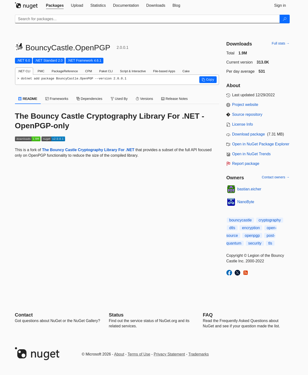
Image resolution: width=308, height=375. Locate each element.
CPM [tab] (88, 71)
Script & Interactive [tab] (133, 71)
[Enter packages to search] (147, 19)
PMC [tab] (41, 71)
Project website (245, 105)
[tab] (54, 5)
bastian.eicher (249, 189)
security (254, 243)
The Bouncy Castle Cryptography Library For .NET (88, 150)
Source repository (247, 114)
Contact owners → (275, 177)
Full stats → (281, 43)
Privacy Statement (169, 354)
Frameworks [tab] (56, 98)
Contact (24, 314)
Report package (245, 164)
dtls (232, 228)
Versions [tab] (144, 98)
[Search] (285, 19)
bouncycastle (240, 220)
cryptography (270, 220)
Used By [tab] (119, 98)
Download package (248, 134)
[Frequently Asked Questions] (208, 314)
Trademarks (198, 354)
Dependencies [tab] (89, 98)
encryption (251, 228)
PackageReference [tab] (65, 71)
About (119, 354)
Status (116, 314)
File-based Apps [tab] (164, 71)
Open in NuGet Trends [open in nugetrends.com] (251, 154)
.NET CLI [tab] (24, 71)
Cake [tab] (186, 71)
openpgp (252, 235)
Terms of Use (138, 354)
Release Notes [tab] (174, 98)
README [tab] (28, 98)
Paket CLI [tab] (106, 71)
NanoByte (245, 202)
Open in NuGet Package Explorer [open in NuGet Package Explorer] (260, 144)
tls (270, 243)
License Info (242, 124)
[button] (208, 79)
